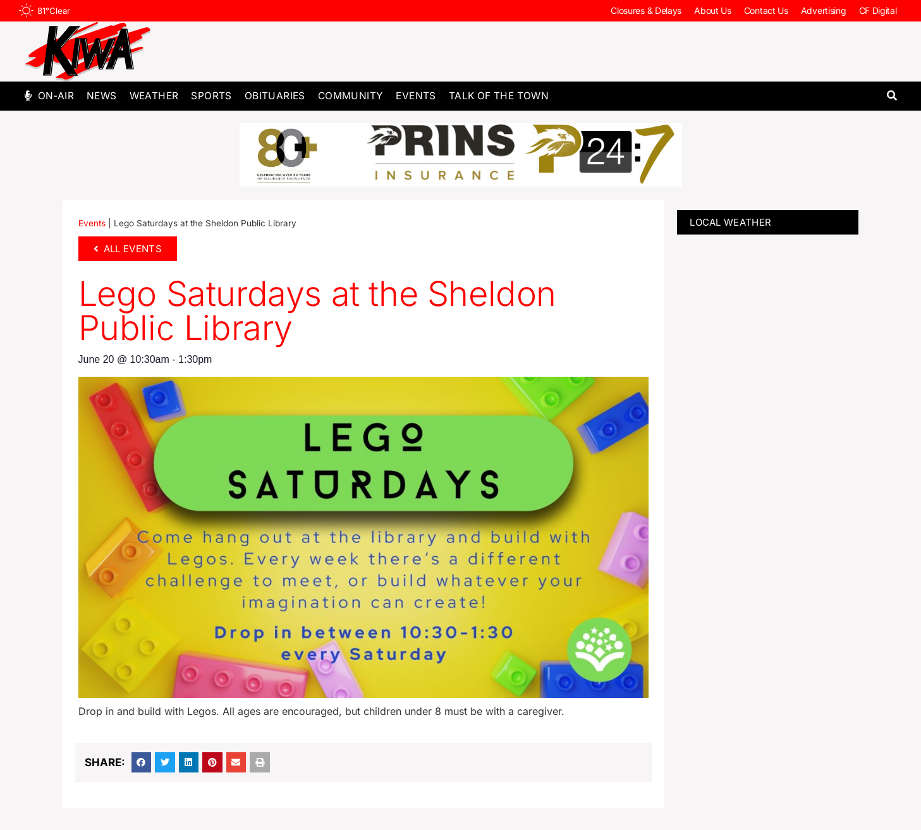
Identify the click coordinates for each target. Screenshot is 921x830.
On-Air (56, 96)
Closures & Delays (646, 10)
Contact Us (766, 10)
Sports (211, 96)
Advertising (823, 10)
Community (351, 96)
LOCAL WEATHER (730, 222)
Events (416, 96)
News (102, 96)
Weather (154, 96)
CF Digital (878, 10)
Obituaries (275, 96)
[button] (892, 96)
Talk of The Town (499, 96)
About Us (712, 10)
